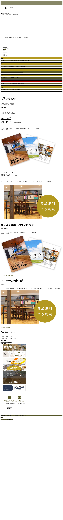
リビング (4, 53)
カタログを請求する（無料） (7, 275)
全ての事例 (5, 47)
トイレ (4, 50)
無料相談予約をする (5, 327)
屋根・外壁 (5, 55)
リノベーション (6, 48)
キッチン (4, 49)
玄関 (4, 54)
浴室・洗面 (5, 52)
